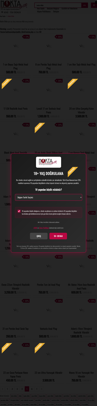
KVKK (35, 227)
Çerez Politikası (44, 227)
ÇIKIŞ (39, 236)
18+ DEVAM (58, 236)
